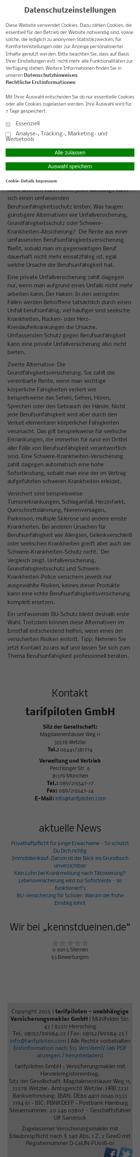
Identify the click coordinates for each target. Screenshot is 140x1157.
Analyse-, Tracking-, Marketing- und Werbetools (57, 137)
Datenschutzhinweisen (50, 75)
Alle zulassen (70, 153)
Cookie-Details (20, 181)
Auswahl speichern (70, 166)
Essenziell (23, 124)
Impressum (46, 181)
